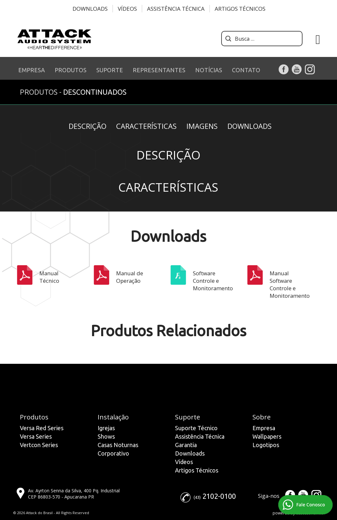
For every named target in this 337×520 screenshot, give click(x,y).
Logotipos (265, 445)
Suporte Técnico (196, 428)
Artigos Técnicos (240, 8)
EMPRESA (31, 70)
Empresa (263, 428)
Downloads (90, 8)
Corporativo (113, 453)
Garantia (186, 445)
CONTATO (246, 70)
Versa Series (36, 436)
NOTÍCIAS (208, 70)
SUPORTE (109, 70)
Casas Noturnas (118, 445)
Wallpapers (266, 436)
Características (146, 126)
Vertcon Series (39, 445)
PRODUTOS (71, 70)
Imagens (202, 126)
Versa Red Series (41, 428)
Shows (106, 436)
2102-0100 (219, 496)
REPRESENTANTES (159, 70)
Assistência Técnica (176, 8)
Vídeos (127, 8)
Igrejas (106, 428)
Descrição (87, 126)
